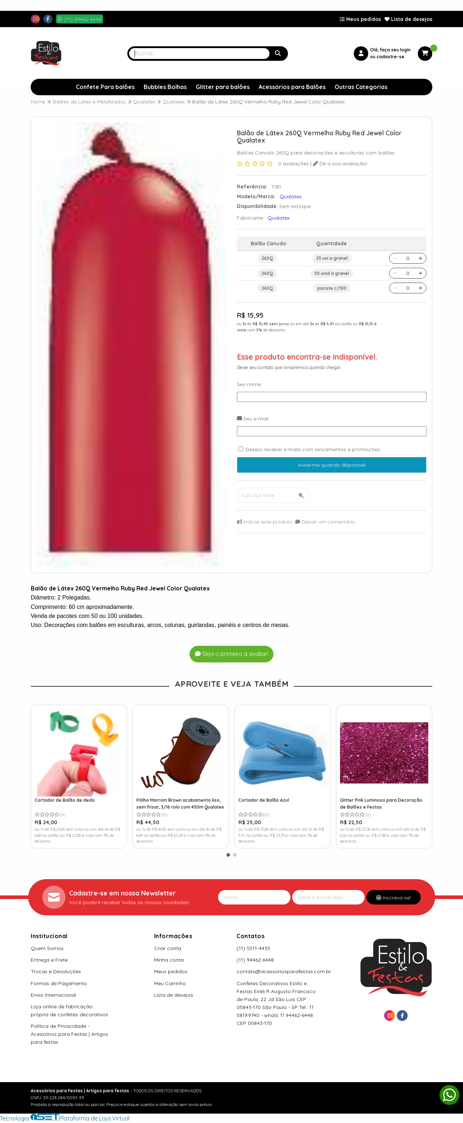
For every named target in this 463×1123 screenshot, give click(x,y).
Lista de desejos (408, 19)
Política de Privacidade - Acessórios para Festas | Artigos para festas (69, 1034)
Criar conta (167, 948)
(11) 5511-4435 (253, 948)
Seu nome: (249, 384)
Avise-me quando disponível (331, 465)
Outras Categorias (361, 86)
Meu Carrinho (170, 983)
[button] (228, 855)
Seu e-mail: (253, 418)
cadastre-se (390, 56)
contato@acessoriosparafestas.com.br (284, 971)
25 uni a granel (332, 258)
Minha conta (169, 960)
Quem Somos (47, 948)
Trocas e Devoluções (56, 971)
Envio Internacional (53, 995)
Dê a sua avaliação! (340, 163)
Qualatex (279, 218)
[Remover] (395, 258)
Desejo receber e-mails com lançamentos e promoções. (313, 449)
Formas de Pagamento (59, 983)
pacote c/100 (332, 288)
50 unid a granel (331, 273)
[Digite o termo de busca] (199, 53)
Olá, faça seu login (390, 49)
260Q (267, 258)
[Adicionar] (420, 258)
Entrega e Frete (49, 960)
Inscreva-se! (393, 897)
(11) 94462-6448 (255, 960)
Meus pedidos (360, 19)
